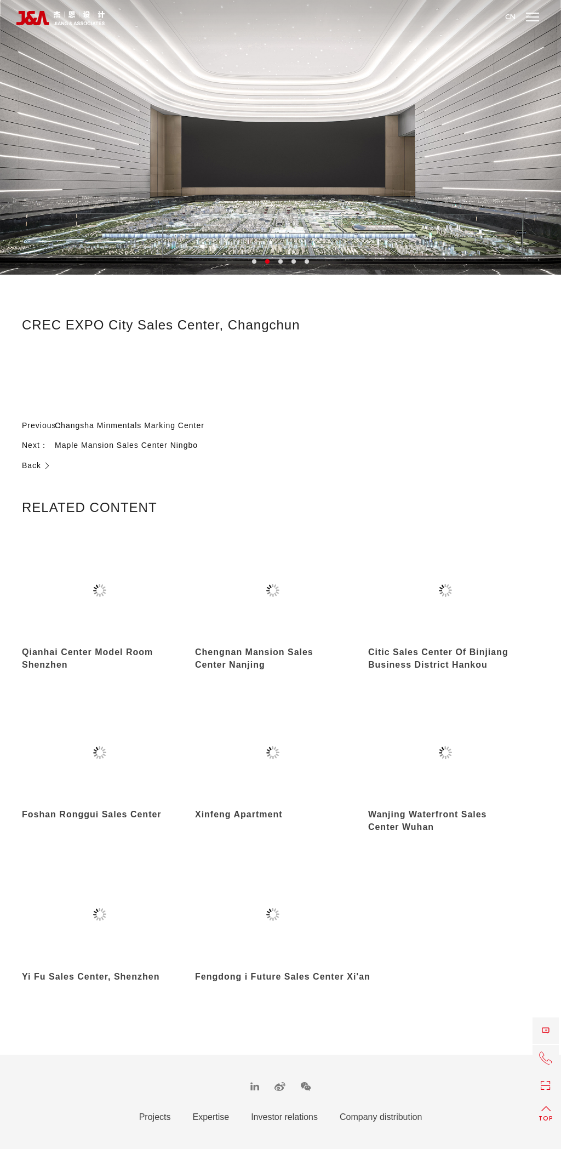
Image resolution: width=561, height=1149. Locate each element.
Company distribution (381, 1117)
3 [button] (280, 261)
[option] (280, 137)
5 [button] (307, 261)
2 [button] (267, 261)
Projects (155, 1117)
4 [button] (293, 261)
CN (510, 17)
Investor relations (284, 1117)
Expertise (210, 1117)
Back (36, 465)
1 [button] (254, 261)
